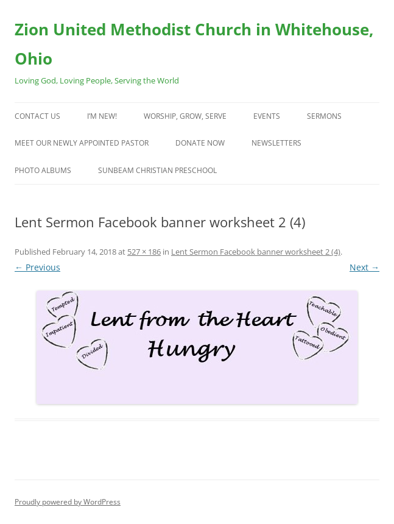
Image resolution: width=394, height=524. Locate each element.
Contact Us (37, 116)
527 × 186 (144, 251)
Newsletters (276, 143)
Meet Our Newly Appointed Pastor (82, 143)
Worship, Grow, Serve (185, 116)
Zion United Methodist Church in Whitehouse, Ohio (194, 43)
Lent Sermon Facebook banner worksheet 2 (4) (255, 251)
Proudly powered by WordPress (68, 502)
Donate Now (200, 143)
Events (266, 116)
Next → (364, 267)
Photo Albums (43, 170)
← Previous (37, 267)
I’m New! (102, 116)
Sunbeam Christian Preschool (157, 170)
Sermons (324, 116)
